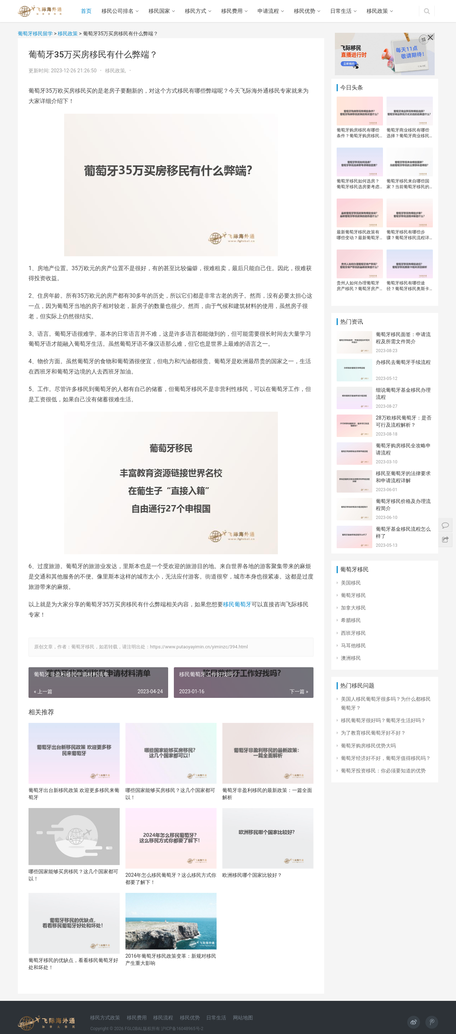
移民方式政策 (105, 1017)
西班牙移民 (353, 633)
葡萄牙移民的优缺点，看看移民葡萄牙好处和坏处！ (73, 963)
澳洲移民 (351, 658)
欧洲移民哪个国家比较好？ (252, 875)
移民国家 (159, 11)
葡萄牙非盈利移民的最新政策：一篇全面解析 (267, 793)
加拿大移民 (353, 608)
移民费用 (232, 11)
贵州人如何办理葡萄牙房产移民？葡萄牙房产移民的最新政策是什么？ (358, 286)
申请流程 (268, 11)
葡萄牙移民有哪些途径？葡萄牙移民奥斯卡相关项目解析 (408, 286)
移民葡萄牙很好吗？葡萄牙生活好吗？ (383, 720)
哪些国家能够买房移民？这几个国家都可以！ (170, 793)
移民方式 (195, 11)
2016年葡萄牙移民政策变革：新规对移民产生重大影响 (170, 959)
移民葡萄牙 (237, 604)
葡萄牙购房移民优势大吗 (368, 746)
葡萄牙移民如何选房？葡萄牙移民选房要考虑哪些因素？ (358, 184)
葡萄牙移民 (353, 595)
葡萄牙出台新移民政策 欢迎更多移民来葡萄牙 (73, 793)
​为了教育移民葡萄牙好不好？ (373, 733)
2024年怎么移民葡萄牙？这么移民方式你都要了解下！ (170, 878)
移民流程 (163, 1017)
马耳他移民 (353, 645)
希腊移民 (351, 620)
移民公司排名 (118, 11)
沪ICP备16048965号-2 (182, 1028)
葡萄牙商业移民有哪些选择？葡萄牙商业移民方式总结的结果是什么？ (408, 133)
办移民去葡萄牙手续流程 (403, 362)
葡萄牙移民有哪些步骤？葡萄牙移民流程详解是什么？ (408, 235)
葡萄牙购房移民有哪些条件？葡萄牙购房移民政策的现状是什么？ (358, 133)
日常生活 (341, 11)
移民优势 (304, 11)
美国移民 (351, 583)
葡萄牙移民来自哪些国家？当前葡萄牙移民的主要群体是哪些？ (408, 184)
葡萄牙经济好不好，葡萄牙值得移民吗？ (386, 758)
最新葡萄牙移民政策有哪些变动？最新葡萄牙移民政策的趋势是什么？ (358, 235)
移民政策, (116, 70)
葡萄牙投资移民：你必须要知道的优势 (383, 770)
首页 (86, 11)
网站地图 (243, 1017)
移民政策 (377, 11)
